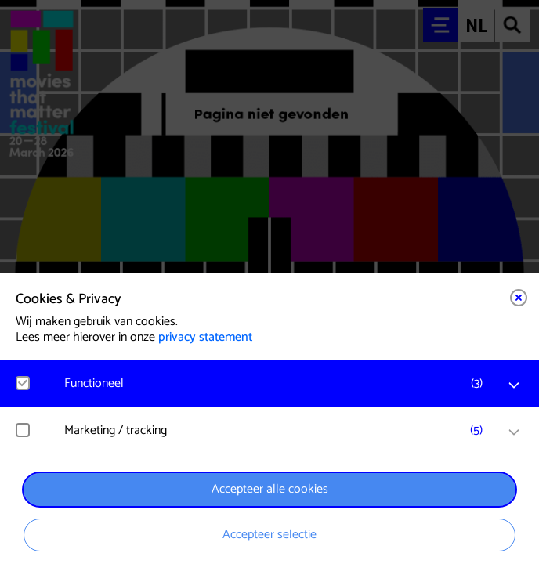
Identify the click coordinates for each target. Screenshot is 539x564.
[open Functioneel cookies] (514, 385)
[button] (277, 383)
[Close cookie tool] (518, 297)
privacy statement (205, 337)
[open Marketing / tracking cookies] (514, 432)
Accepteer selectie (269, 534)
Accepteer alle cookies (270, 489)
